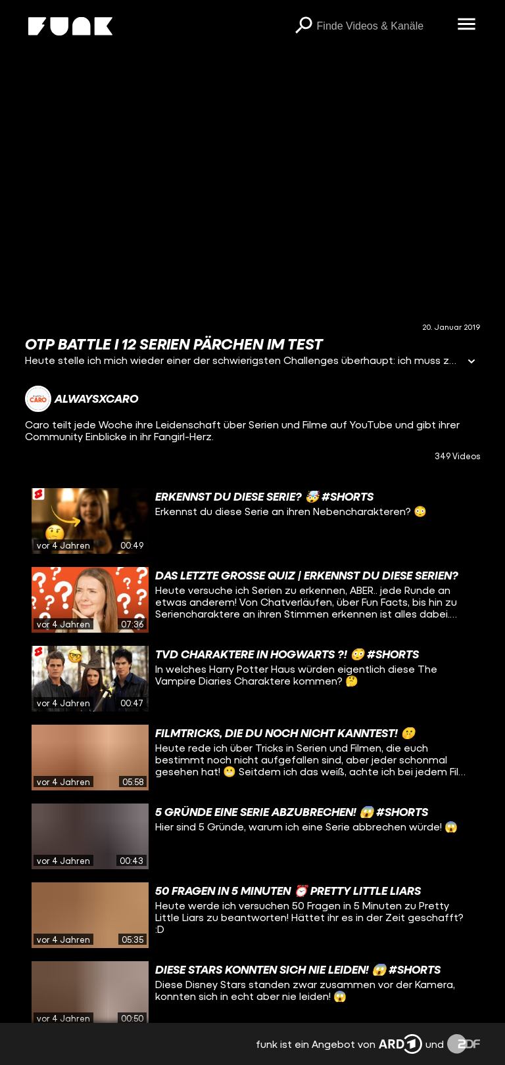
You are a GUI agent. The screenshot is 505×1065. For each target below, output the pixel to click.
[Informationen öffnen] (471, 362)
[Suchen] (304, 26)
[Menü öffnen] (467, 24)
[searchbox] (382, 26)
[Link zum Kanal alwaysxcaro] (81, 399)
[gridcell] (252, 521)
